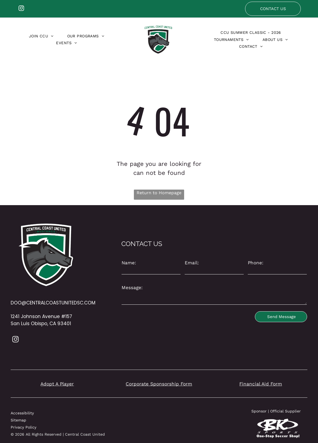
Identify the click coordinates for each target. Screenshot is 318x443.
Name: (129, 262)
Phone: (255, 262)
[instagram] (21, 9)
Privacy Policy (23, 427)
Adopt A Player (57, 384)
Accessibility (22, 413)
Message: (132, 287)
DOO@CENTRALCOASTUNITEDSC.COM (53, 303)
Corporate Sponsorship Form (159, 384)
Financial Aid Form (260, 384)
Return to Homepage (159, 192)
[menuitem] (41, 36)
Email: (192, 262)
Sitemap (18, 420)
